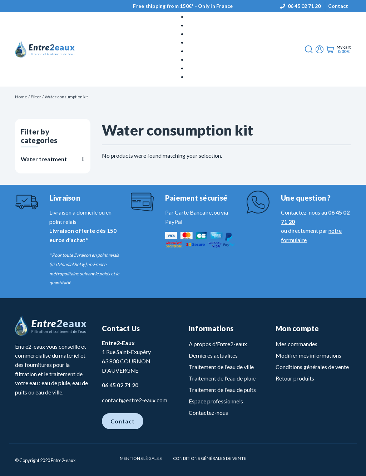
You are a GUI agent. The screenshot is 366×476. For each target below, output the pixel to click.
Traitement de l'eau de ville (221, 366)
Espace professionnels (216, 401)
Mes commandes (296, 343)
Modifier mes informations (308, 355)
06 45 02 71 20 (304, 6)
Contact (338, 6)
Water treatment (44, 159)
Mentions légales (141, 458)
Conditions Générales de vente (209, 458)
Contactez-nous (208, 412)
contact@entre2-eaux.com (134, 400)
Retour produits (295, 378)
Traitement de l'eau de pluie (222, 378)
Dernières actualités (213, 355)
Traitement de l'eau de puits (222, 389)
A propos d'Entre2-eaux (218, 343)
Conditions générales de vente (312, 366)
